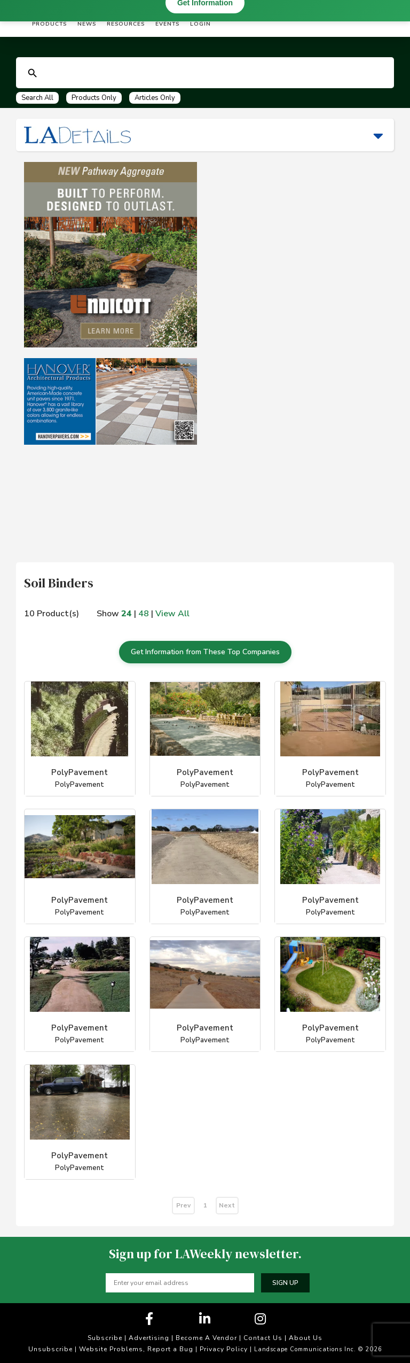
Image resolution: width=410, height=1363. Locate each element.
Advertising (149, 1338)
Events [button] (167, 24)
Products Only (94, 98)
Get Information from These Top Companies (205, 652)
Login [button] (200, 24)
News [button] (86, 24)
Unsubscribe (50, 1349)
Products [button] (49, 24)
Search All (37, 98)
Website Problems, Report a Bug (136, 1349)
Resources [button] (126, 24)
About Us (305, 1338)
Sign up (285, 1283)
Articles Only (155, 98)
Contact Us (262, 1338)
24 (126, 613)
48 (143, 613)
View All (172, 613)
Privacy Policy (224, 1349)
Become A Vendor (206, 1338)
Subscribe (105, 1338)
